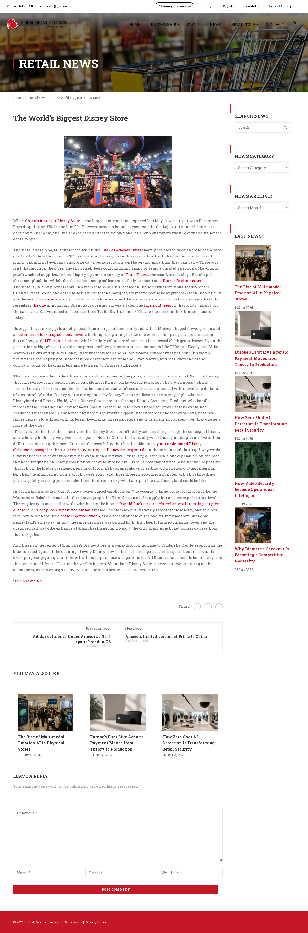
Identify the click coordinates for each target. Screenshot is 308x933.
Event (193, 24)
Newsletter (252, 6)
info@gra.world (59, 6)
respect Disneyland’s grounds (119, 449)
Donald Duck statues (138, 503)
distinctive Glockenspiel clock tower (49, 334)
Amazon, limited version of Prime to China (166, 636)
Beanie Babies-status (182, 280)
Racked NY (32, 580)
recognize (43, 449)
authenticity (74, 449)
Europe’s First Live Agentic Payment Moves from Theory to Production (117, 743)
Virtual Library (280, 6)
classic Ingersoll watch (78, 515)
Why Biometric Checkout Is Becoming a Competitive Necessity (262, 554)
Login (210, 6)
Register (229, 6)
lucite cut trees (157, 305)
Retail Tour (243, 24)
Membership (163, 24)
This (39, 299)
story (60, 299)
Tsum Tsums (137, 274)
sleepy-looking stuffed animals (65, 509)
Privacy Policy (96, 922)
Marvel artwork (172, 503)
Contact (274, 24)
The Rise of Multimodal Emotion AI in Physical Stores (41, 743)
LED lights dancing (62, 340)
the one (39, 305)
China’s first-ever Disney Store (52, 220)
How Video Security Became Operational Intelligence (255, 489)
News (215, 24)
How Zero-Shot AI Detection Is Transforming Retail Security (188, 743)
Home (134, 24)
